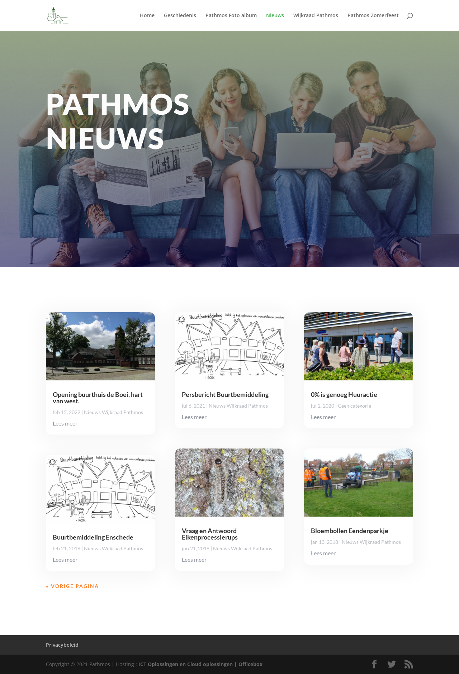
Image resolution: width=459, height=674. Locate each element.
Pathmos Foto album (231, 16)
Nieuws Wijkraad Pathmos (113, 412)
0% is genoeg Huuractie (344, 394)
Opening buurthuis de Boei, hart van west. (98, 397)
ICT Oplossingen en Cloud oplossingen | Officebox (200, 664)
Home (147, 16)
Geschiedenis (180, 16)
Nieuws (275, 16)
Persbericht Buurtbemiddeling (225, 394)
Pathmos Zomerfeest (373, 16)
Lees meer (65, 423)
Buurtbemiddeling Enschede (93, 537)
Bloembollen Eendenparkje (349, 531)
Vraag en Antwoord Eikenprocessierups (210, 534)
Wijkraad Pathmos (315, 16)
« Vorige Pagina (72, 586)
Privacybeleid (62, 644)
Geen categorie (354, 406)
